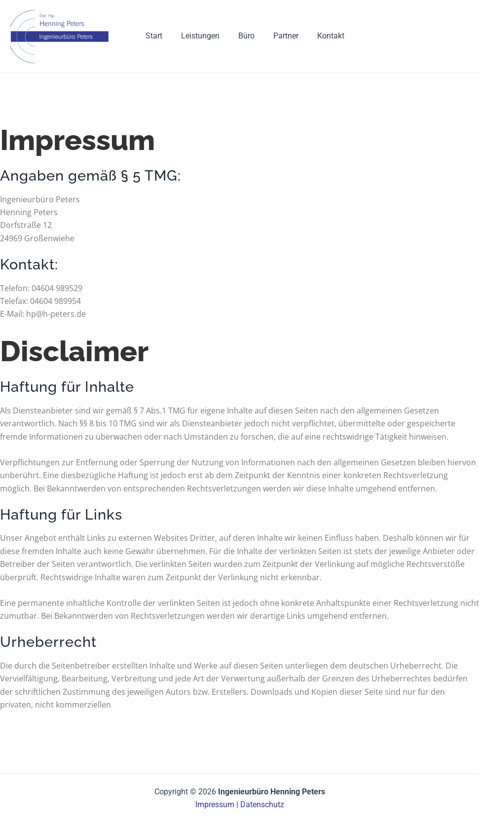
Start (154, 35)
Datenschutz (262, 804)
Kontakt (319, 35)
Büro (241, 35)
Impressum (214, 804)
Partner (277, 35)
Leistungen (198, 35)
